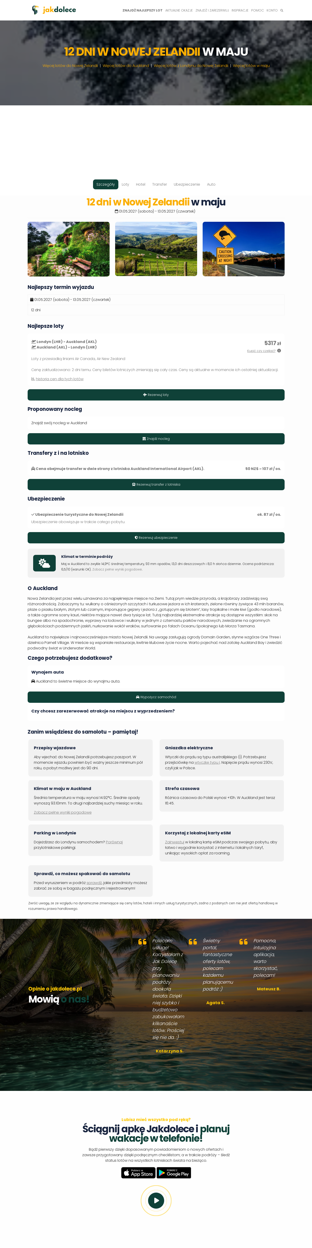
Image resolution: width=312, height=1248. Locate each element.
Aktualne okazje (179, 10)
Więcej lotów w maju (251, 65)
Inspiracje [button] (240, 10)
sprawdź (94, 882)
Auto (211, 184)
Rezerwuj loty (156, 394)
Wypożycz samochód (156, 697)
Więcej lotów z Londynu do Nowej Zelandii (191, 65)
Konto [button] (272, 10)
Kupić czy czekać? (261, 351)
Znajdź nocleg (156, 438)
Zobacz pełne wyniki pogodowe (117, 569)
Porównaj (114, 842)
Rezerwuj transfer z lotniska (156, 484)
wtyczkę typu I (207, 762)
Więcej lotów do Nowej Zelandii (70, 65)
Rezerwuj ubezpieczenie (156, 537)
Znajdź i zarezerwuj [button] (212, 10)
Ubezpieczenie (187, 184)
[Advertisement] (156, 137)
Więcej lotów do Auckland (126, 65)
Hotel (140, 184)
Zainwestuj (174, 842)
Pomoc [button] (257, 10)
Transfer (159, 184)
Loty (125, 184)
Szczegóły (105, 184)
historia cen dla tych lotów (60, 379)
